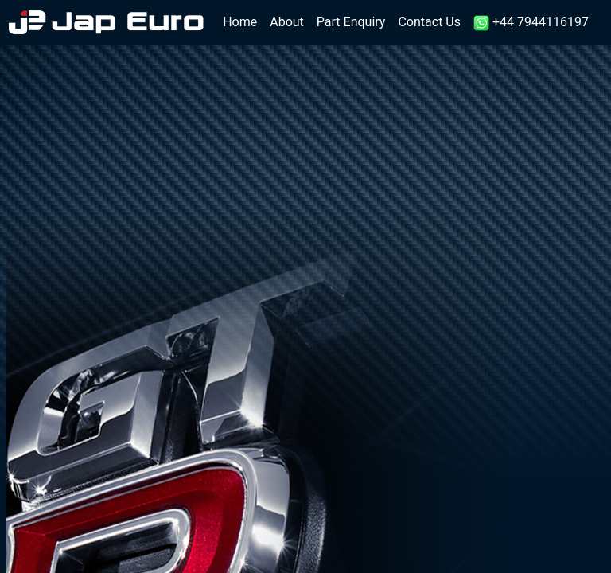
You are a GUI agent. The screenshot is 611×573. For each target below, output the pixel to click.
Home (243, 21)
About (287, 21)
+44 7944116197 (531, 22)
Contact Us (429, 21)
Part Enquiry (351, 21)
